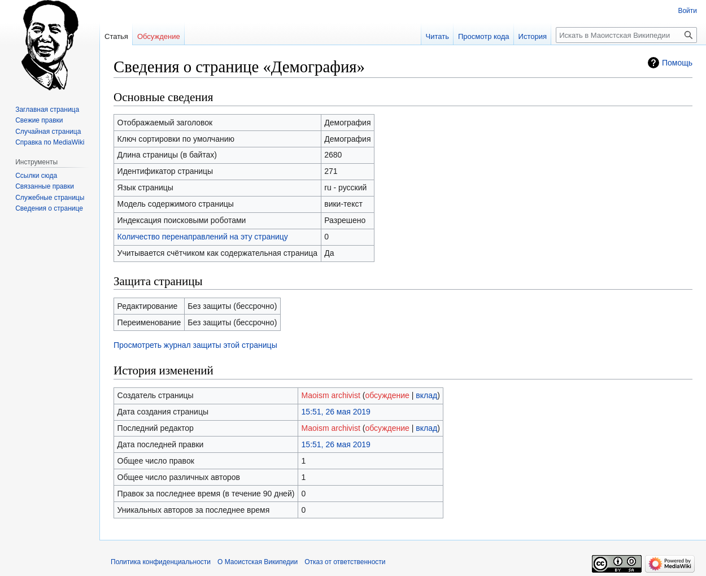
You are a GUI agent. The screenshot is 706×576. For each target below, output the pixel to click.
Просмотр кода (483, 36)
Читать (437, 36)
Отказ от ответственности (344, 562)
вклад (426, 395)
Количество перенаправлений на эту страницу (202, 236)
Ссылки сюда (36, 176)
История (532, 36)
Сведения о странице (49, 208)
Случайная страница (48, 132)
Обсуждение (158, 36)
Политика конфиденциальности (161, 562)
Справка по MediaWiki (49, 142)
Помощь (677, 62)
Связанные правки (44, 186)
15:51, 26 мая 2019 (336, 411)
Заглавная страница (47, 110)
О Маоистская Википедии (257, 562)
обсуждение (387, 395)
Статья (116, 36)
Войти (687, 11)
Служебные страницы (49, 198)
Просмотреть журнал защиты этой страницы (195, 345)
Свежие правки (39, 120)
